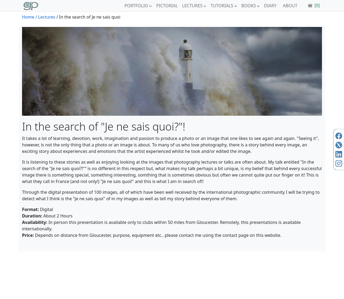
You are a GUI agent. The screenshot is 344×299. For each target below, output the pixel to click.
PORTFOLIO (136, 6)
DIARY (270, 6)
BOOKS (248, 6)
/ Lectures (45, 17)
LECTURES (192, 6)
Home (28, 17)
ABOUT (290, 6)
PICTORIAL (167, 6)
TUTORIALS (221, 6)
